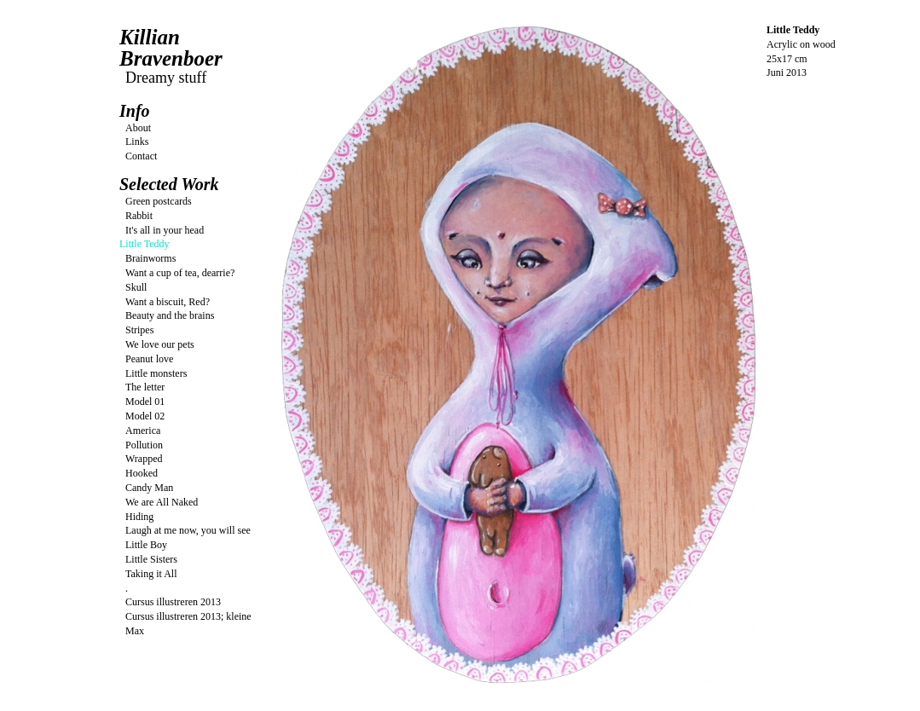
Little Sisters (151, 559)
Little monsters (156, 373)
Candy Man (149, 488)
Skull (136, 287)
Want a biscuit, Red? (167, 302)
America (142, 430)
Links (136, 141)
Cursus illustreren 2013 (173, 602)
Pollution (144, 445)
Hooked (141, 473)
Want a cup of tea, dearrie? (179, 273)
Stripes (139, 330)
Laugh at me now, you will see (188, 530)
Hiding (139, 517)
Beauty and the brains (169, 315)
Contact (141, 156)
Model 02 (145, 416)
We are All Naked (161, 502)
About (138, 128)
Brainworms (150, 258)
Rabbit (139, 216)
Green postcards (158, 201)
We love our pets (159, 344)
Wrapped (144, 459)
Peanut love (149, 359)
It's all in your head (164, 230)
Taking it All (151, 574)
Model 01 (145, 402)
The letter (145, 387)
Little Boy (146, 545)
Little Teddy (144, 244)
